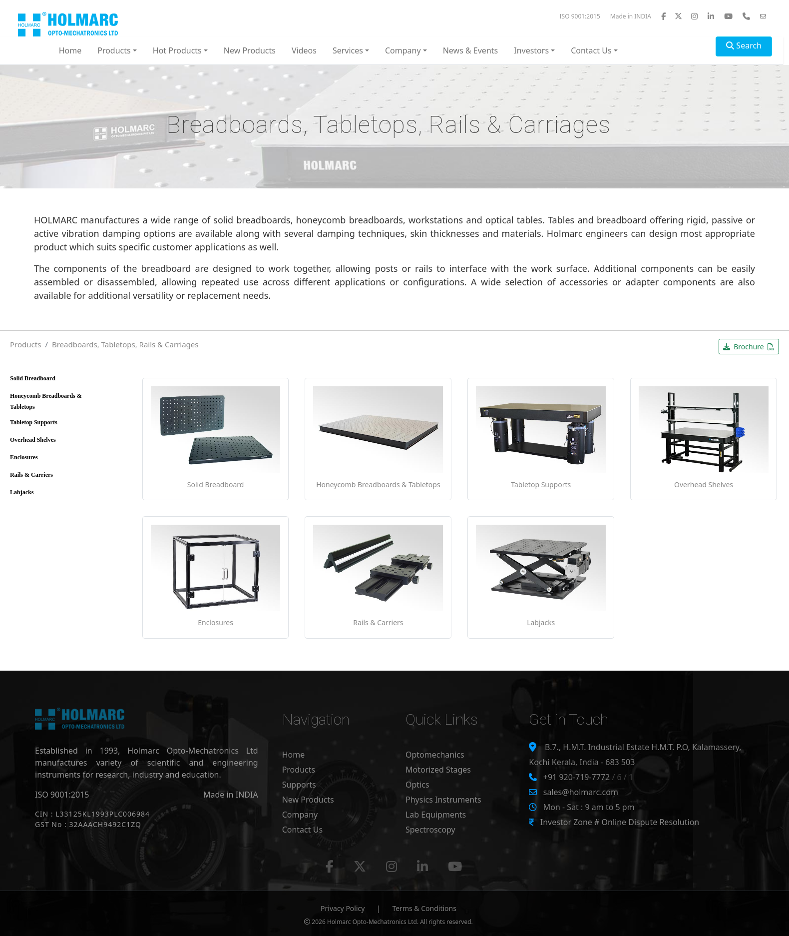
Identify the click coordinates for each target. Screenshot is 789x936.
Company (300, 814)
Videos (304, 50)
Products (25, 344)
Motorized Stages (438, 769)
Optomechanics (434, 754)
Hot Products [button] (177, 50)
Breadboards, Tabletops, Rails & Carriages (125, 344)
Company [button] (403, 50)
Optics (417, 784)
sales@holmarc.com (580, 792)
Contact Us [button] (591, 50)
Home (70, 50)
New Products (250, 50)
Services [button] (348, 50)
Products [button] (114, 50)
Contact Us (302, 829)
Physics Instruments (443, 799)
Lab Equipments (435, 814)
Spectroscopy (430, 829)
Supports (299, 784)
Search (744, 45)
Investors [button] (531, 50)
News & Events (470, 50)
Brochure (749, 346)
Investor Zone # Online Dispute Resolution (619, 822)
